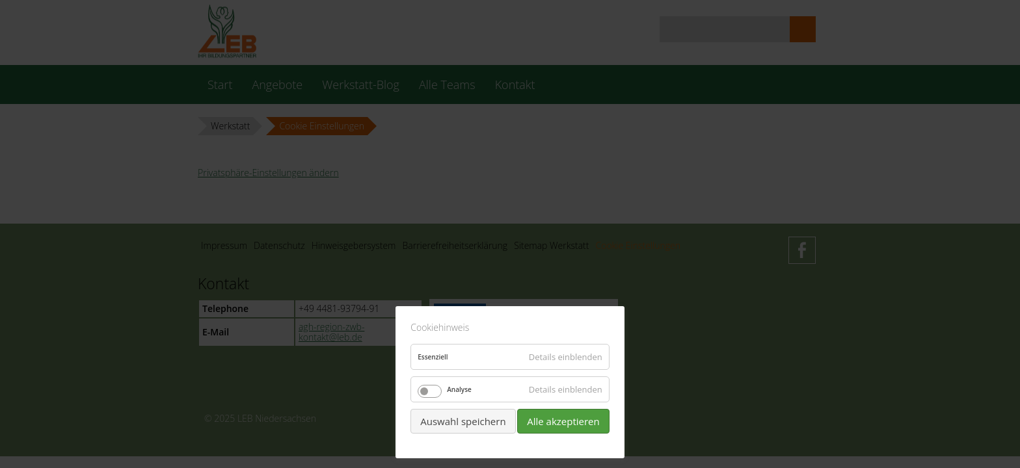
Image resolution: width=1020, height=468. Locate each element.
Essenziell (433, 356)
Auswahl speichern (462, 421)
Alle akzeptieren (563, 421)
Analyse (459, 389)
